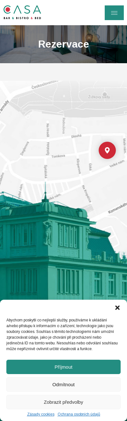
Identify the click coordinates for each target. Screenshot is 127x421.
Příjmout (64, 367)
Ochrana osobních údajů (79, 414)
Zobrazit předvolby (63, 402)
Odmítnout (63, 384)
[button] (117, 307)
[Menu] (114, 12)
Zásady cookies (40, 414)
